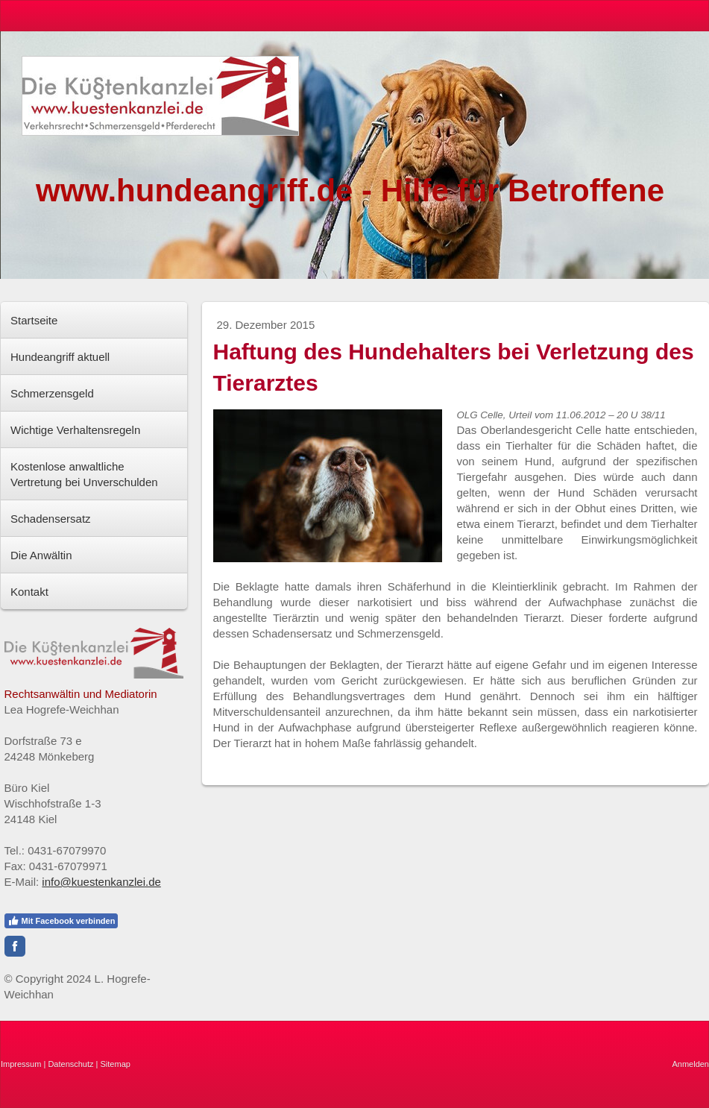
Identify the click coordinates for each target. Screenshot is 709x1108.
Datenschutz (70, 1064)
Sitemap (115, 1064)
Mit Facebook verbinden (61, 921)
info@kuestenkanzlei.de (101, 881)
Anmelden (690, 1064)
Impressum (21, 1064)
